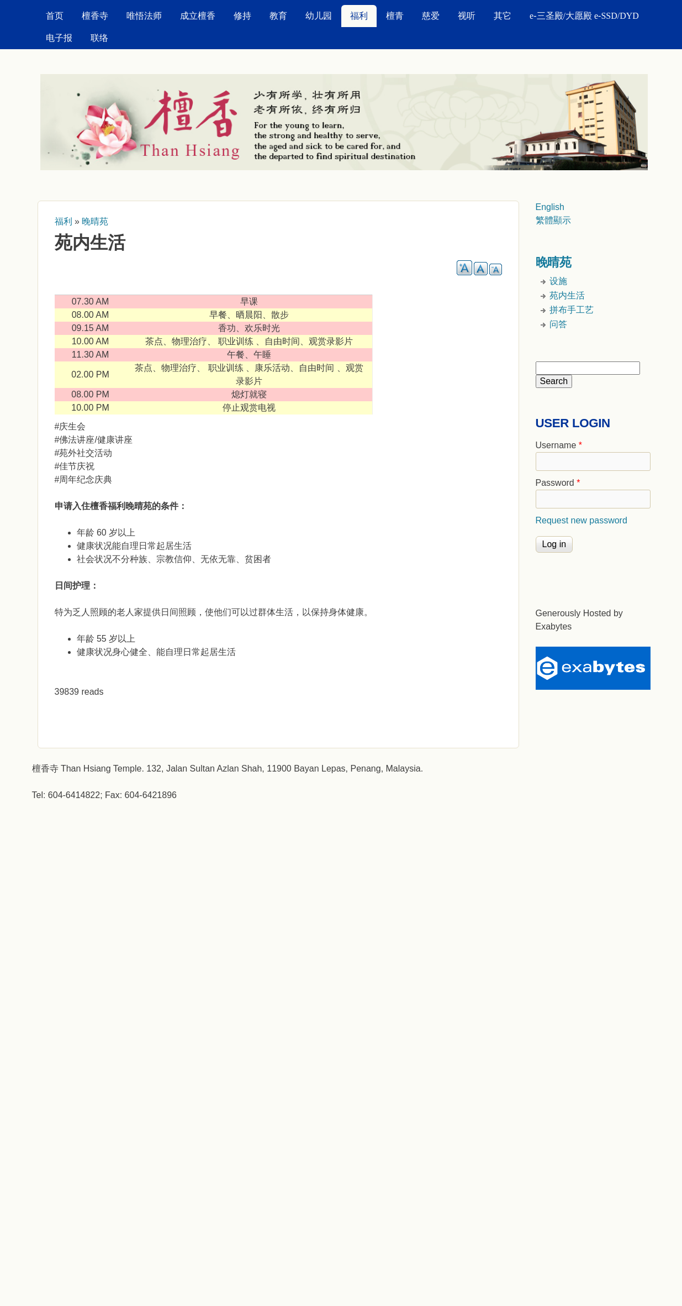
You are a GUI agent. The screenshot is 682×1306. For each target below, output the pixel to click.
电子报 (59, 38)
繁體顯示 (553, 220)
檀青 (395, 15)
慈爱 (431, 15)
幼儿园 (318, 15)
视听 (466, 15)
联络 (99, 38)
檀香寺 (95, 15)
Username (559, 445)
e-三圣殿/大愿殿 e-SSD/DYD (584, 15)
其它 (502, 15)
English (550, 207)
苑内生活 (567, 295)
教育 (278, 15)
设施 (558, 281)
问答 (558, 324)
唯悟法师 (144, 15)
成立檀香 (197, 15)
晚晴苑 (95, 221)
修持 (242, 15)
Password (558, 482)
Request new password (581, 520)
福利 (359, 15)
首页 (55, 15)
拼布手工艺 (571, 309)
